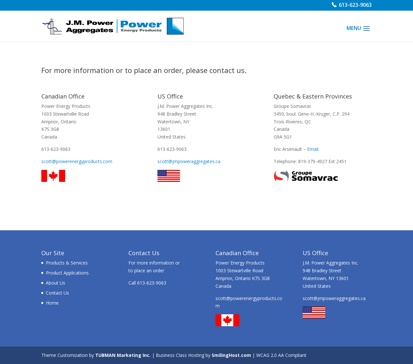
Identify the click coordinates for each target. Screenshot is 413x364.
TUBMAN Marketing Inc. (123, 355)
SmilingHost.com (231, 355)
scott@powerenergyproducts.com (76, 161)
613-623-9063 (355, 5)
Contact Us (57, 293)
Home (52, 303)
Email (312, 149)
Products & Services (67, 263)
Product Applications (67, 273)
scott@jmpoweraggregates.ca (188, 161)
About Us (55, 283)
